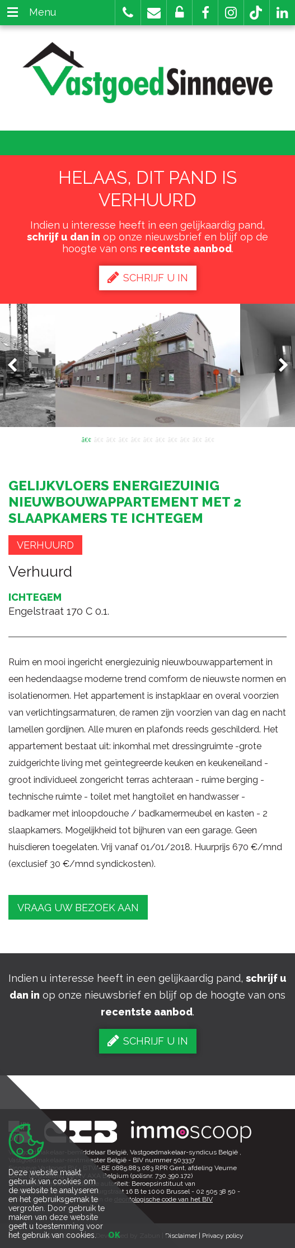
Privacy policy (223, 1236)
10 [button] (197, 439)
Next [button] (278, 365)
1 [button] (86, 439)
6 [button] (148, 439)
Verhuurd (45, 545)
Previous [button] (17, 365)
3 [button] (111, 439)
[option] (147, 365)
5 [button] (135, 439)
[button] (205, 12)
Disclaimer (181, 1236)
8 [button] (172, 439)
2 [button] (98, 439)
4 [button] (123, 439)
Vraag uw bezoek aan (78, 907)
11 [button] (209, 439)
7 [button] (160, 439)
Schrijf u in (147, 277)
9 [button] (185, 439)
